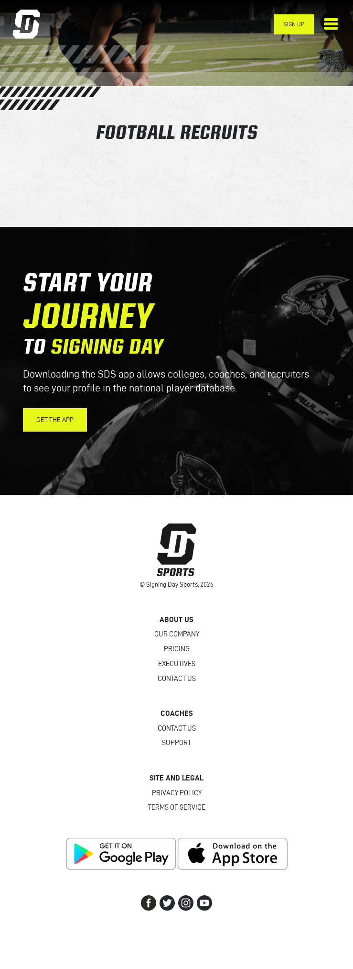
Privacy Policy (177, 793)
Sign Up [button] (294, 24)
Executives (176, 664)
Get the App (55, 419)
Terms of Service (176, 807)
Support (176, 742)
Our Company (176, 634)
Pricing (177, 649)
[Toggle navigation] (331, 24)
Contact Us (177, 678)
